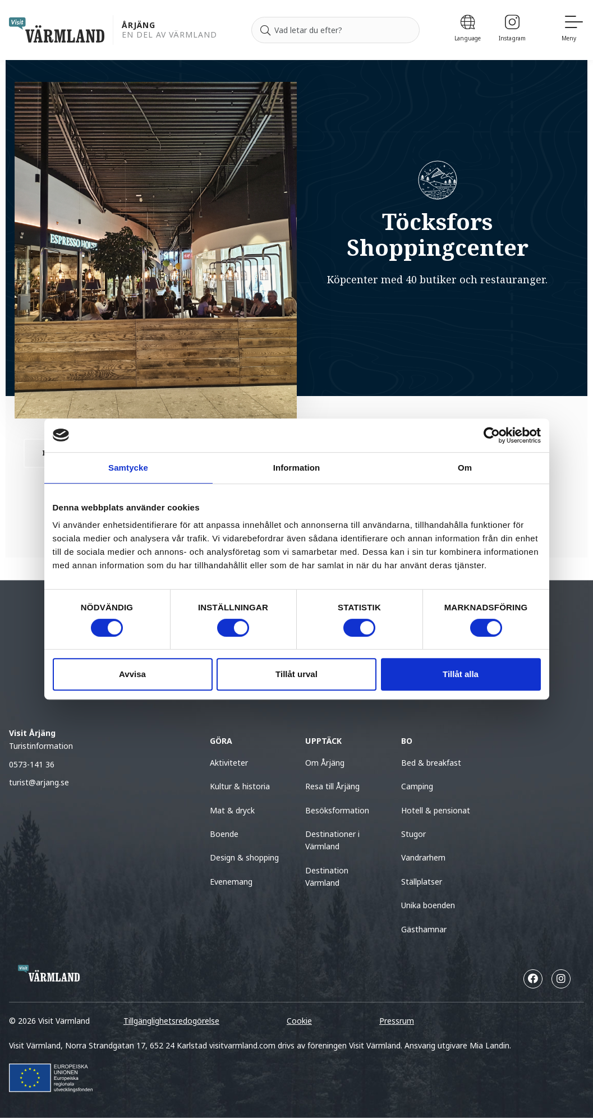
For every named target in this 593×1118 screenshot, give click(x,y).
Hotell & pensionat (435, 810)
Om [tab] (465, 467)
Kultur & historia (240, 786)
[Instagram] (512, 30)
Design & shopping (244, 857)
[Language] (467, 30)
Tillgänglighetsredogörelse (171, 1020)
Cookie (299, 1020)
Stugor (413, 834)
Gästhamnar (424, 929)
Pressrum (396, 1020)
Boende (224, 834)
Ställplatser (421, 881)
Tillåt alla (461, 674)
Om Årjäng (324, 762)
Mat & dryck (232, 810)
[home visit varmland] (56, 30)
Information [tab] (296, 467)
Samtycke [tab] (128, 467)
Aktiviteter (229, 762)
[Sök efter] (335, 30)
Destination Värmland (326, 876)
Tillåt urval (296, 674)
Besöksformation (337, 810)
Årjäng (138, 25)
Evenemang (231, 881)
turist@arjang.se (39, 782)
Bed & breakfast (431, 762)
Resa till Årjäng (332, 786)
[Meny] (573, 30)
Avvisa (132, 674)
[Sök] (265, 30)
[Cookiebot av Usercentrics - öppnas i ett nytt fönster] (492, 435)
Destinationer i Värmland (332, 840)
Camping (417, 786)
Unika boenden (428, 905)
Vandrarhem (423, 857)
